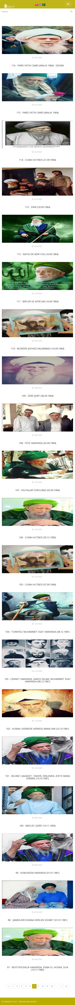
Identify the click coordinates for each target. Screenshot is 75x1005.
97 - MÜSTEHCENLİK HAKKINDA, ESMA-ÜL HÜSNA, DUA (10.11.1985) (37, 968)
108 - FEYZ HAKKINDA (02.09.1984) (37, 443)
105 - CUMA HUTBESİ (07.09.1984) (37, 584)
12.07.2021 (37, 671)
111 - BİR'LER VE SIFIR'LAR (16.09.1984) (37, 301)
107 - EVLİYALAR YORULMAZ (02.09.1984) (37, 490)
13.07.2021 (37, 624)
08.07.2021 (37, 865)
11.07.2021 (37, 721)
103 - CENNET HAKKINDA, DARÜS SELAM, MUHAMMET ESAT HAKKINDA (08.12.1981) (37, 680)
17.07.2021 (37, 482)
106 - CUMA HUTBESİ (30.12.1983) (37, 537)
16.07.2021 (37, 529)
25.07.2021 (37, 105)
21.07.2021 (37, 293)
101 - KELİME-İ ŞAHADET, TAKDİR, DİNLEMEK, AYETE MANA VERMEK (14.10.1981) (37, 777)
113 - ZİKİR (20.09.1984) (37, 207)
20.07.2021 (37, 341)
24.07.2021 (37, 152)
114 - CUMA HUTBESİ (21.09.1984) (37, 159)
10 (52, 986)
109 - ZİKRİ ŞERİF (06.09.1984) (37, 395)
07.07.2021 (37, 912)
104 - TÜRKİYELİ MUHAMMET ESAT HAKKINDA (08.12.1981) (37, 631)
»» (66, 986)
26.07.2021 (37, 57)
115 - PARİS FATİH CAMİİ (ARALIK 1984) (37, 112)
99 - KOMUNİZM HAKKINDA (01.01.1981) (37, 872)
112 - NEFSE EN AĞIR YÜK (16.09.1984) (37, 254)
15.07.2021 (37, 577)
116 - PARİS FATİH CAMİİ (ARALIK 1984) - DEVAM (37, 65)
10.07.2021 (37, 768)
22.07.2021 (37, 246)
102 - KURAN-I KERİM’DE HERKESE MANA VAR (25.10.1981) (37, 728)
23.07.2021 (37, 199)
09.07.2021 (37, 818)
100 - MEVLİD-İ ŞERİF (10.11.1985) (37, 825)
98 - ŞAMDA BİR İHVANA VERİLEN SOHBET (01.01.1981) (37, 920)
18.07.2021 (37, 435)
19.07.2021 (37, 388)
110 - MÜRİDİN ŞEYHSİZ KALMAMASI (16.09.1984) (37, 348)
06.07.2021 (37, 959)
